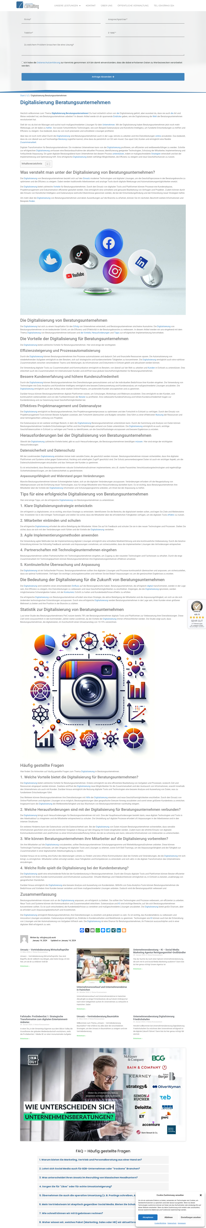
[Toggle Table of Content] (46, 164)
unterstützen (118, 153)
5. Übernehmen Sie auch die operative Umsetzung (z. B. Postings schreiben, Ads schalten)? (96, 1195)
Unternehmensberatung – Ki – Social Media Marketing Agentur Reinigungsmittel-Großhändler (159, 951)
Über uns (106, 5)
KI (119, 903)
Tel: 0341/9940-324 (164, 5)
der (118, 113)
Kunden (151, 368)
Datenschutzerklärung (48, 62)
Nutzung (159, 415)
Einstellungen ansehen (191, 1217)
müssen (139, 441)
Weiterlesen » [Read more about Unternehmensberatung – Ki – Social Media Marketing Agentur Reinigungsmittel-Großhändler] (138, 969)
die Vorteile (86, 332)
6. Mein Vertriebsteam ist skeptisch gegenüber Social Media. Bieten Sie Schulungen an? (93, 1204)
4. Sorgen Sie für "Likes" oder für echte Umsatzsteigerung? (75, 1186)
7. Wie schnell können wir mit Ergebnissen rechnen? (71, 1213)
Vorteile (56, 186)
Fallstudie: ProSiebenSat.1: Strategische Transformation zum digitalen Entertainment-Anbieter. (44, 1019)
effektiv (171, 515)
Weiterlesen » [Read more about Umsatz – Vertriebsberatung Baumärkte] (81, 1036)
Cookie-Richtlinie (160, 1223)
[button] (200, 1195)
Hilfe (88, 797)
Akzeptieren (148, 1217)
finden (32, 201)
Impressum (182, 1223)
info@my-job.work (48, 937)
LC (28, 95)
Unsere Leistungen (67, 5)
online (158, 136)
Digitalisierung (58, 113)
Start (22, 95)
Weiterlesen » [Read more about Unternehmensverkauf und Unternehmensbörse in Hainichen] (81, 1009)
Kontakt (91, 5)
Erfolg (76, 326)
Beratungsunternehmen (77, 113)
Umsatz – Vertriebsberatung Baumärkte (98, 1016)
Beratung (62, 139)
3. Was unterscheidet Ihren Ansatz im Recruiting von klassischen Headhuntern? (88, 1177)
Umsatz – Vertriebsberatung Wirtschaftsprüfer (44, 949)
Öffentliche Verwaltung (133, 5)
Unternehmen (108, 124)
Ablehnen (168, 1217)
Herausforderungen (101, 332)
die (172, 113)
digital (150, 586)
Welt (155, 116)
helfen (49, 128)
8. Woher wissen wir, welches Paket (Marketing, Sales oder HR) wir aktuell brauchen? (92, 1222)
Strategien (156, 153)
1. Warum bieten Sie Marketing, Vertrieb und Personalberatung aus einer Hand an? (90, 1159)
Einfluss (75, 586)
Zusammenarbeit (28, 142)
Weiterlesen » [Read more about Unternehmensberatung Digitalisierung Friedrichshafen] (138, 1038)
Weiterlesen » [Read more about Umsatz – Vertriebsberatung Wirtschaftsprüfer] (25, 966)
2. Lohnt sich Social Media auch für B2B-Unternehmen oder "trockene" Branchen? (89, 1168)
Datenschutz (172, 1223)
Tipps (116, 332)
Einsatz (86, 178)
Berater (82, 397)
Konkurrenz (69, 592)
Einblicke (117, 116)
